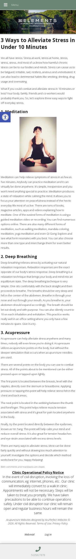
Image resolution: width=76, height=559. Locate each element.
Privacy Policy (60, 523)
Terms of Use (44, 523)
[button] (5, 117)
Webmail (29, 534)
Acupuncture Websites (18, 520)
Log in (48, 534)
